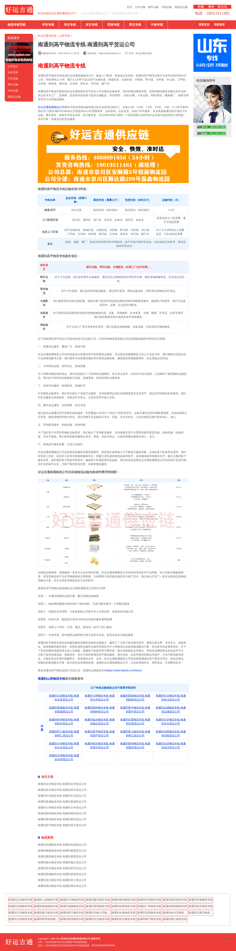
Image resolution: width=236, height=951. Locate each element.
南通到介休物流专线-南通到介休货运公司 (62, 807)
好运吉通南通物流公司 (51, 107)
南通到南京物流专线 (175, 899)
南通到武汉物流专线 (123, 919)
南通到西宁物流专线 (72, 912)
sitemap (227, 938)
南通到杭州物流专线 (149, 899)
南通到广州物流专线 (149, 906)
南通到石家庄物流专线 (201, 912)
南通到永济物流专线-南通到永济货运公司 (62, 783)
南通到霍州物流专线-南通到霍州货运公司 (62, 819)
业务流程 (13, 72)
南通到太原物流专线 (20, 919)
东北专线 (92, 24)
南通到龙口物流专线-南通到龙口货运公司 (62, 880)
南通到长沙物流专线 (98, 919)
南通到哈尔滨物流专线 (175, 912)
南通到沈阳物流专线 (149, 912)
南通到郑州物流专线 (72, 919)
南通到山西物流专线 (51, 678)
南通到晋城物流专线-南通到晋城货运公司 (62, 801)
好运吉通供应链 (47, 35)
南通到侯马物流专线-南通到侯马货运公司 (62, 789)
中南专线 (157, 24)
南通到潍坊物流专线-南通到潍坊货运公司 (62, 885)
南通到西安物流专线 (201, 906)
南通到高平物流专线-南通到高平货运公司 (62, 825)
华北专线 (70, 24)
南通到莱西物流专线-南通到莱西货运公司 (62, 856)
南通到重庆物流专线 (98, 899)
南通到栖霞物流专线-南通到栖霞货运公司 (62, 850)
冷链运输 (166, 7)
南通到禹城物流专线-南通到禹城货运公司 (62, 874)
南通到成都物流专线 (72, 906)
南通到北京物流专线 (20, 899)
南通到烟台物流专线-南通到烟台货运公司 (62, 862)
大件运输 (140, 7)
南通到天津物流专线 (72, 899)
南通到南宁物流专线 (149, 919)
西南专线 (113, 24)
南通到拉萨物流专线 (123, 906)
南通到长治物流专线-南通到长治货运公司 (62, 795)
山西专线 (64, 35)
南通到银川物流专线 (46, 912)
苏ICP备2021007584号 (103, 945)
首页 (129, 7)
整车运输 (153, 7)
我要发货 (204, 24)
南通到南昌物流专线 (46, 906)
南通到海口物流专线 (175, 919)
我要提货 (219, 24)
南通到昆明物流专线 (98, 906)
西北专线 (135, 24)
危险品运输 (181, 7)
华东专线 (48, 24)
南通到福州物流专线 (123, 899)
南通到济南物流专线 (201, 899)
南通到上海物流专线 (46, 899)
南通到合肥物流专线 (20, 906)
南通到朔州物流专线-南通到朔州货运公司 (62, 813)
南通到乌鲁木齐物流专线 (98, 912)
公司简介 (13, 66)
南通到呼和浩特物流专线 (46, 919)
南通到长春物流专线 (123, 912)
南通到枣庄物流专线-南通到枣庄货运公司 (62, 868)
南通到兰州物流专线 (20, 912)
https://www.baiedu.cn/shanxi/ (124, 670)
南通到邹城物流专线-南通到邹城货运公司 (62, 844)
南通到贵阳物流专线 (175, 906)
